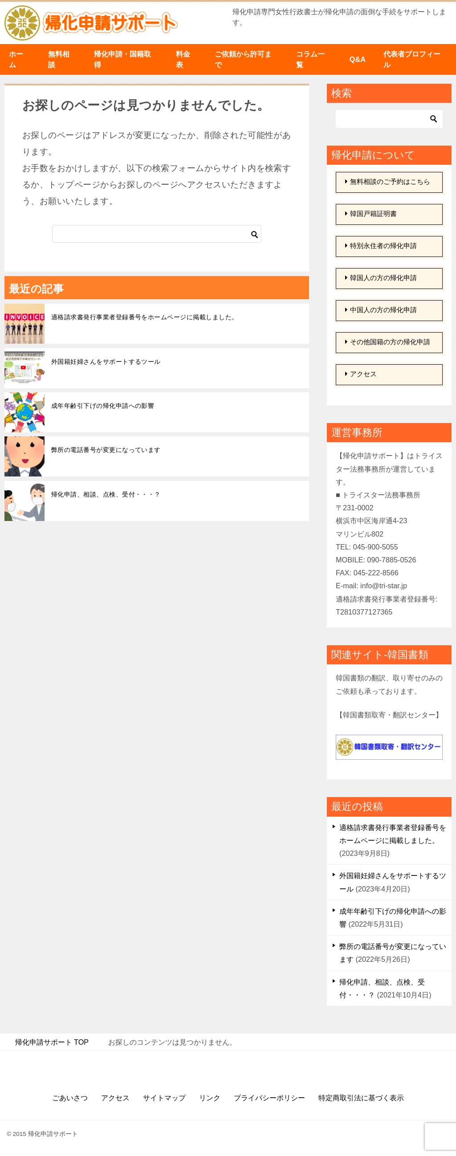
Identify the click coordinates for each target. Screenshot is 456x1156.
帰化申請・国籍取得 (122, 59)
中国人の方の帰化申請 (381, 310)
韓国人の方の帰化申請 (381, 278)
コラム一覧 (310, 59)
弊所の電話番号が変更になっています (106, 449)
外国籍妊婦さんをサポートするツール (106, 361)
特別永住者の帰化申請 (381, 246)
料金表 (183, 59)
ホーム (16, 59)
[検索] (156, 234)
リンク (209, 1098)
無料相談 (58, 59)
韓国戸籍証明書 (371, 214)
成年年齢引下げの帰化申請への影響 (102, 405)
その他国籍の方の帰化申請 (387, 342)
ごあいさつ (70, 1098)
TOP (52, 1042)
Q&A (358, 59)
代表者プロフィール (411, 59)
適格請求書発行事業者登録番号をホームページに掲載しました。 (144, 317)
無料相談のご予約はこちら (387, 182)
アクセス (361, 374)
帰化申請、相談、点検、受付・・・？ (106, 494)
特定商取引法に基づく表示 (361, 1098)
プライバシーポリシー (269, 1098)
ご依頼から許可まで (243, 59)
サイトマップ (164, 1098)
